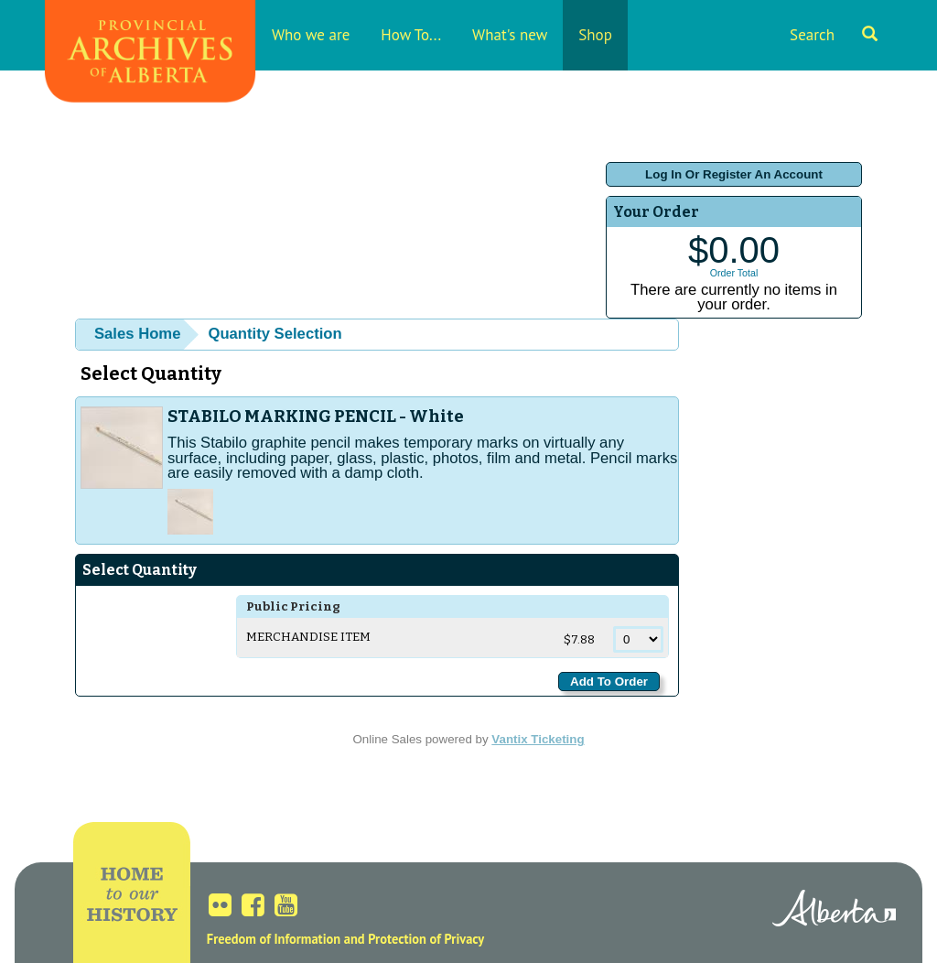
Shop (595, 35)
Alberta (834, 911)
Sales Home (137, 333)
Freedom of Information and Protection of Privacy (345, 938)
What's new (509, 35)
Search (834, 35)
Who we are (311, 35)
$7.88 (581, 640)
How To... (411, 35)
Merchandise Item (308, 637)
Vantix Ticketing (537, 739)
